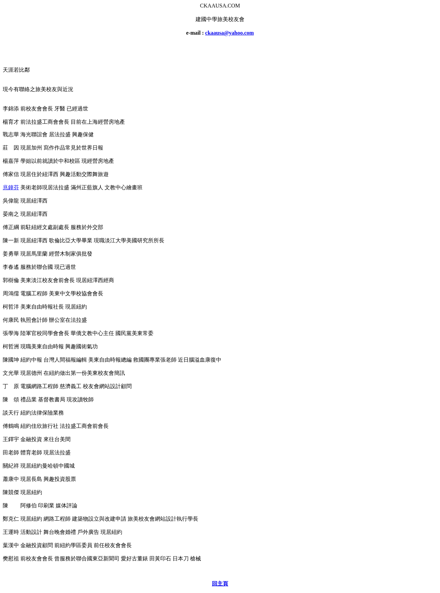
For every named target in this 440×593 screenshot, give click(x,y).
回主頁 (220, 584)
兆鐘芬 (11, 187)
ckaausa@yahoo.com (229, 33)
